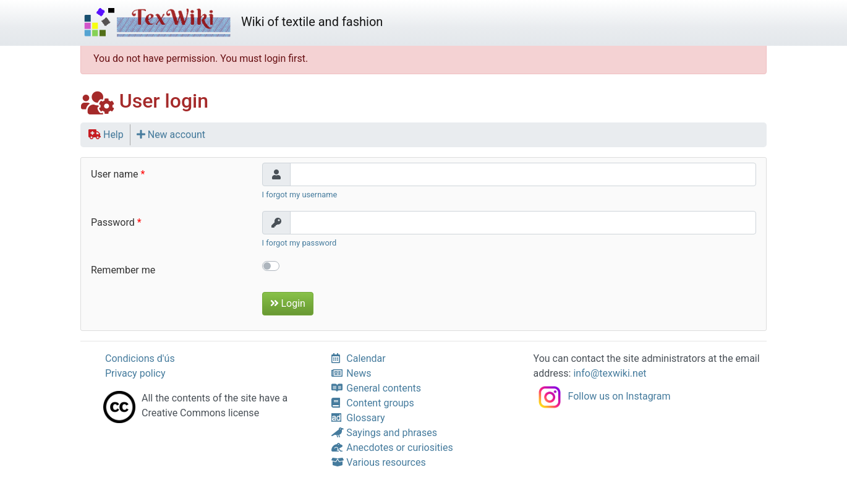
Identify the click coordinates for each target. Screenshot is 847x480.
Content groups (372, 403)
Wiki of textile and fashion (231, 23)
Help (106, 134)
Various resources (378, 462)
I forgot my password (299, 242)
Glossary (358, 418)
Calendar (358, 358)
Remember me (123, 270)
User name (114, 174)
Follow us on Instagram (602, 396)
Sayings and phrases (384, 433)
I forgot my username (300, 194)
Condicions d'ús (140, 358)
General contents (376, 388)
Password (113, 222)
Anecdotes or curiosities (392, 447)
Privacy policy (135, 373)
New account (171, 134)
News (351, 373)
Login (287, 303)
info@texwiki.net (609, 373)
